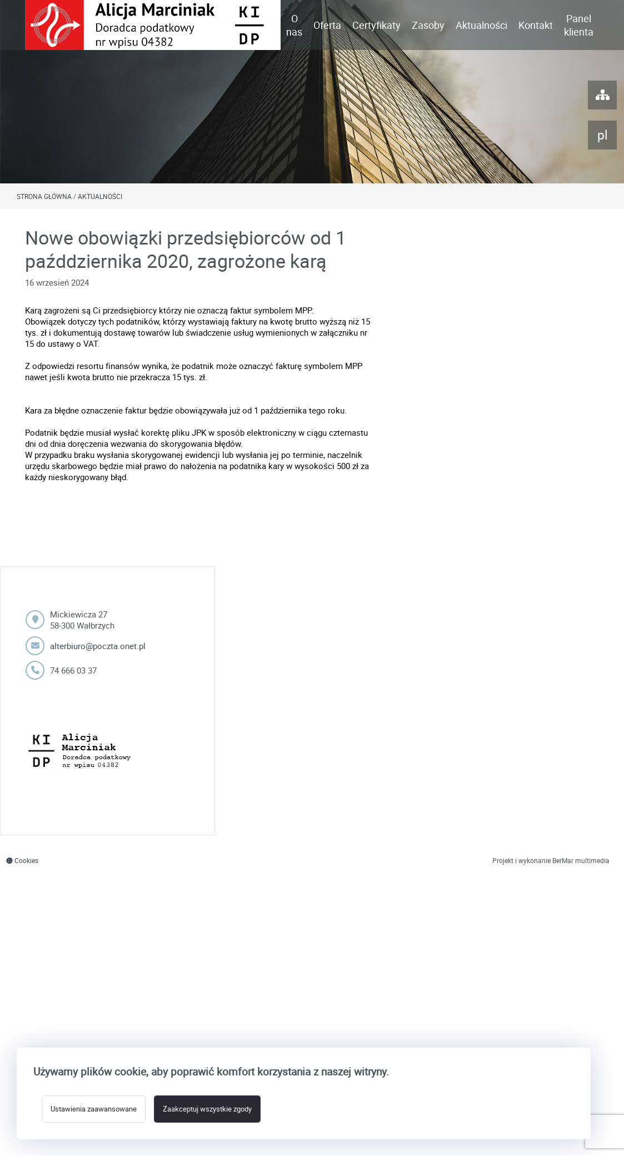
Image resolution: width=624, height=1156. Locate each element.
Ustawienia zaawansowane (94, 1109)
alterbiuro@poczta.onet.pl (98, 645)
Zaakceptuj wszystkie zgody (207, 1109)
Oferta (327, 25)
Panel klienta (578, 25)
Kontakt (535, 25)
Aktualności (481, 25)
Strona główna (44, 196)
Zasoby (428, 25)
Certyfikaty (376, 25)
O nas (294, 25)
